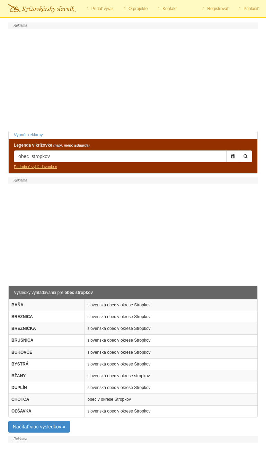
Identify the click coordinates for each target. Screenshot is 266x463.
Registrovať (215, 8)
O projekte (135, 8)
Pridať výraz (99, 8)
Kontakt (166, 8)
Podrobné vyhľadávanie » (35, 167)
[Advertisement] (133, 78)
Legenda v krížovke (52, 145)
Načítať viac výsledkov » (39, 426)
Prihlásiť (248, 8)
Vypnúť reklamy (28, 134)
